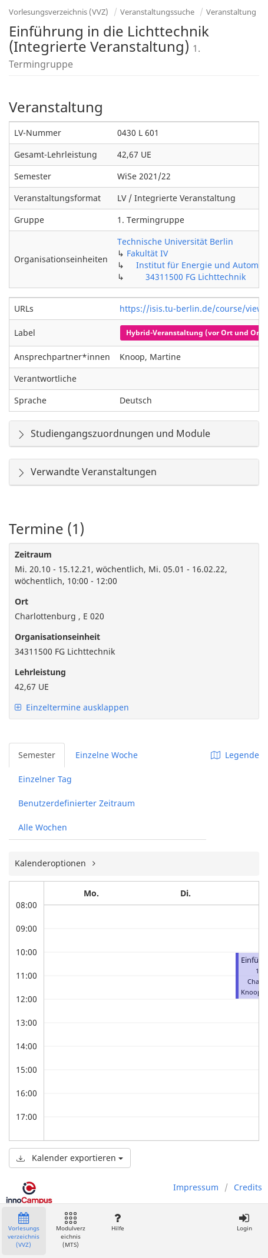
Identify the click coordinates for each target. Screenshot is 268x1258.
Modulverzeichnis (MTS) (70, 1231)
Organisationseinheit (57, 636)
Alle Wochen (42, 827)
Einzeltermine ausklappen (72, 707)
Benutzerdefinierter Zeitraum (76, 803)
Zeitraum (33, 554)
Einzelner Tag (45, 779)
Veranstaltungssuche (157, 11)
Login (244, 1222)
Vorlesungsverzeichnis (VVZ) (58, 11)
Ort (21, 601)
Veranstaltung (231, 11)
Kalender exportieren (69, 1157)
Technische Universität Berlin (175, 241)
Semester (36, 754)
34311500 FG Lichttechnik (195, 276)
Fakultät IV (147, 253)
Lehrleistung (40, 672)
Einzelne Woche (106, 754)
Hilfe (117, 1222)
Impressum (196, 1187)
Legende (235, 754)
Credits (248, 1187)
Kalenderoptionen (51, 863)
